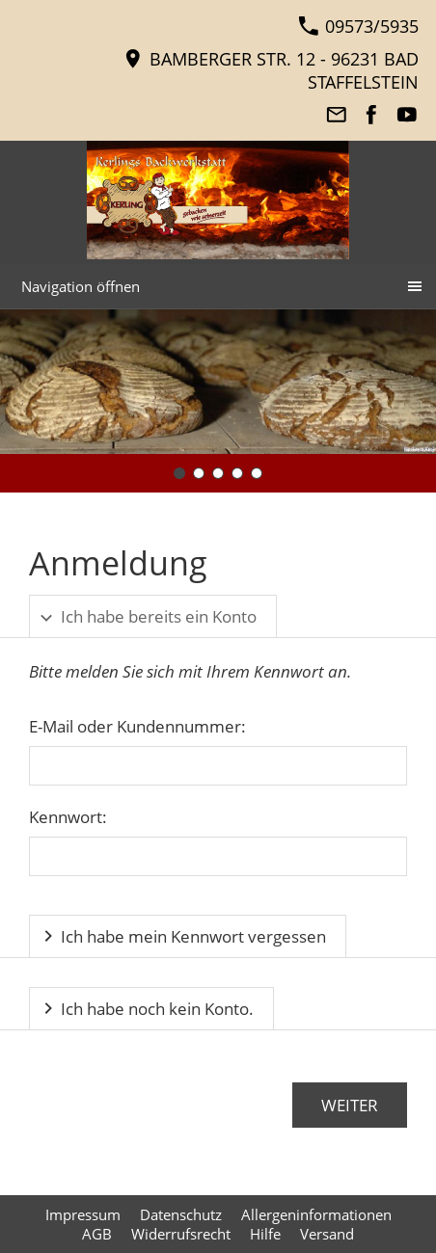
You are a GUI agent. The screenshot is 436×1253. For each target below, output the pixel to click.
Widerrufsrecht (181, 1233)
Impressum (83, 1214)
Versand (327, 1233)
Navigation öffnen (80, 286)
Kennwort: (68, 817)
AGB (97, 1233)
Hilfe (265, 1233)
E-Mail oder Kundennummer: (137, 726)
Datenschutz (181, 1214)
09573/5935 (358, 26)
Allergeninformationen (316, 1214)
